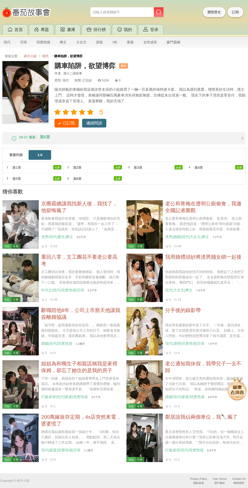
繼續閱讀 (94, 123)
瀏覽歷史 (214, 12)
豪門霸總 (173, 42)
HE (115, 42)
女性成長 (150, 42)
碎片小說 (30, 56)
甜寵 (99, 42)
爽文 (63, 42)
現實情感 (43, 42)
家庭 (130, 42)
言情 (23, 42)
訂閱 (235, 12)
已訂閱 (69, 123)
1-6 (40, 159)
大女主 (81, 42)
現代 (7, 42)
